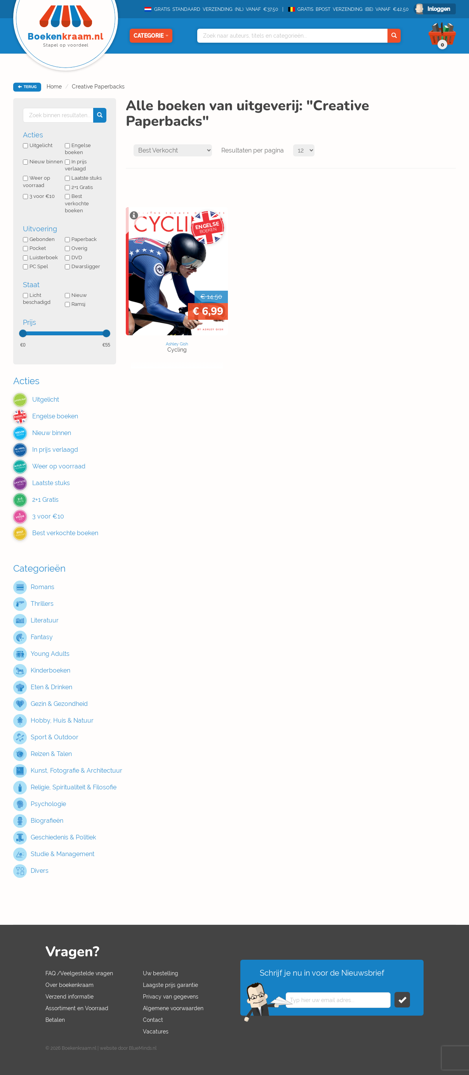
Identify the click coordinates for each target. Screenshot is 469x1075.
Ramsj (75, 304)
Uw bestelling (160, 973)
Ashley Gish (177, 344)
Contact (153, 1020)
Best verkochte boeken (77, 203)
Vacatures (155, 1031)
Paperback (81, 239)
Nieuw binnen (43, 162)
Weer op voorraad (36, 181)
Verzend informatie (69, 997)
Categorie (151, 36)
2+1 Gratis (79, 187)
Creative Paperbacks (98, 86)
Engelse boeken (78, 149)
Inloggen (438, 9)
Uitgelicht (37, 145)
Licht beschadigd (36, 298)
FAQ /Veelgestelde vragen (79, 973)
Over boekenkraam (69, 985)
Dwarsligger (82, 266)
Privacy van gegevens (170, 997)
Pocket (34, 248)
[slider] (23, 333)
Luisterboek (40, 257)
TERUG (27, 87)
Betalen (55, 1020)
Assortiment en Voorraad (76, 1008)
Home (54, 86)
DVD (73, 257)
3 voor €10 (39, 196)
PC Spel (35, 266)
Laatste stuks (83, 178)
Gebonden (39, 239)
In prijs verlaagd (76, 165)
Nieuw (76, 295)
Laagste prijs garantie (170, 985)
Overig (76, 248)
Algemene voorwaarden (173, 1008)
